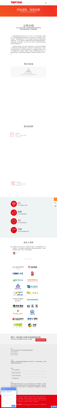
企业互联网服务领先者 (15, 378)
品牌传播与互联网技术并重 (16, 372)
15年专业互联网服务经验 (15, 369)
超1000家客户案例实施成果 (16, 375)
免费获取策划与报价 (40, 339)
